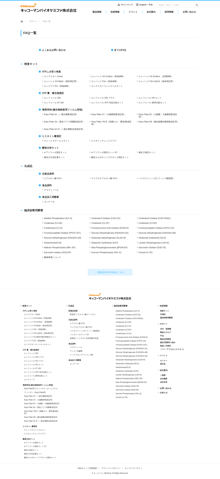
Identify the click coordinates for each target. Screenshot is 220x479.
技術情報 (164, 306)
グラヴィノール (76, 347)
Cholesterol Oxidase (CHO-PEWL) (129, 318)
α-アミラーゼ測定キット (34, 443)
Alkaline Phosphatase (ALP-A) (128, 311)
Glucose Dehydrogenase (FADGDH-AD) (132, 356)
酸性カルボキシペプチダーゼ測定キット (40, 457)
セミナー (163, 361)
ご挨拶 (162, 375)
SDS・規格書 (165, 329)
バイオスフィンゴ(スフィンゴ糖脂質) (85, 331)
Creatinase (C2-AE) (123, 322)
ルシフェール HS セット (34, 365)
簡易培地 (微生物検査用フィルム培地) (38, 385)
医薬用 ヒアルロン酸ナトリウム (82, 314)
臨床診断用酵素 (121, 306)
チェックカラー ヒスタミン (35, 430)
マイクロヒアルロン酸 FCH (81, 327)
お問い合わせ (165, 388)
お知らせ (164, 392)
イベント (164, 355)
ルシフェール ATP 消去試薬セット (38, 372)
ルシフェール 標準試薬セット (36, 376)
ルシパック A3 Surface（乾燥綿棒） (38, 318)
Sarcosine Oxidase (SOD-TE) (127, 386)
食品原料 (72, 344)
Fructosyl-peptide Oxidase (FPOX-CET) (131, 345)
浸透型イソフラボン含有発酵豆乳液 (84, 338)
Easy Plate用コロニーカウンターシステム (41, 388)
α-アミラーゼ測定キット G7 (35, 446)
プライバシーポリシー (111, 468)
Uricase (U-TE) (122, 397)
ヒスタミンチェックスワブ (35, 434)
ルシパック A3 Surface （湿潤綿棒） (39, 322)
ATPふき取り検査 (30, 311)
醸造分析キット (29, 439)
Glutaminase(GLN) (123, 367)
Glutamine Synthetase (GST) (127, 371)
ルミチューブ (29, 380)
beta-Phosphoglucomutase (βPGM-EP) (131, 382)
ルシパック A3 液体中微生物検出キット (40, 337)
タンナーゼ (74, 364)
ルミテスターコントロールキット (37, 344)
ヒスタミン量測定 (30, 426)
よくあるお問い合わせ (54, 50)
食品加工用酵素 (75, 360)
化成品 (71, 306)
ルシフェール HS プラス (34, 361)
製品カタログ (165, 332)
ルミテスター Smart (32, 314)
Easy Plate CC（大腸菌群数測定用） (39, 400)
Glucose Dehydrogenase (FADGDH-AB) (131, 352)
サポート (33, 21)
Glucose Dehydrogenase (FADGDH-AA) (131, 349)
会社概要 (163, 379)
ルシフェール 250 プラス (34, 357)
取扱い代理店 (165, 346)
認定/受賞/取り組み (167, 342)
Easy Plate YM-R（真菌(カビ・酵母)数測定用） (41, 412)
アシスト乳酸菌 (76, 351)
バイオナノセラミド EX (79, 334)
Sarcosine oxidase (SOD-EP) (127, 390)
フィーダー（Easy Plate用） (35, 392)
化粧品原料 (73, 320)
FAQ (162, 336)
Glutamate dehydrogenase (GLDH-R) (130, 360)
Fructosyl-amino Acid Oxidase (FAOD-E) (132, 337)
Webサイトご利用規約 (87, 468)
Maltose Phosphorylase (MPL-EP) (129, 378)
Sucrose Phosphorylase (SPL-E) (129, 394)
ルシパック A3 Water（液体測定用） (38, 326)
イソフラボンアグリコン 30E (81, 355)
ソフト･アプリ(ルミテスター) (172, 349)
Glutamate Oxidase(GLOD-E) (127, 364)
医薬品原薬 (73, 311)
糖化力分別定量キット (33, 454)
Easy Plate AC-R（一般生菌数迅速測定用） (41, 421)
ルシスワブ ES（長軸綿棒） (35, 341)
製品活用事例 (165, 339)
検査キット (27, 306)
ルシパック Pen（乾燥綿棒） (36, 329)
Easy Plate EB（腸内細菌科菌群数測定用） (41, 417)
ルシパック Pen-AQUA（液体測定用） (39, 333)
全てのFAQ (120, 50)
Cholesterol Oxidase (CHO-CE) (128, 315)
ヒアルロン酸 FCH (77, 323)
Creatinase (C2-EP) (123, 330)
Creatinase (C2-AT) (123, 326)
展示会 (162, 364)
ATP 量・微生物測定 (31, 350)
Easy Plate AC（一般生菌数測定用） (38, 396)
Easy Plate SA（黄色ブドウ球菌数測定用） (41, 407)
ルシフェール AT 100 (32, 368)
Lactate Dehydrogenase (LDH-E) (129, 375)
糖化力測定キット (31, 450)
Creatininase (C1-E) (124, 333)
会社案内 (164, 370)
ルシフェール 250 (31, 353)
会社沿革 (163, 382)
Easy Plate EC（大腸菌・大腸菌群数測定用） (42, 404)
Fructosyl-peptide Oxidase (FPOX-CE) (131, 341)
